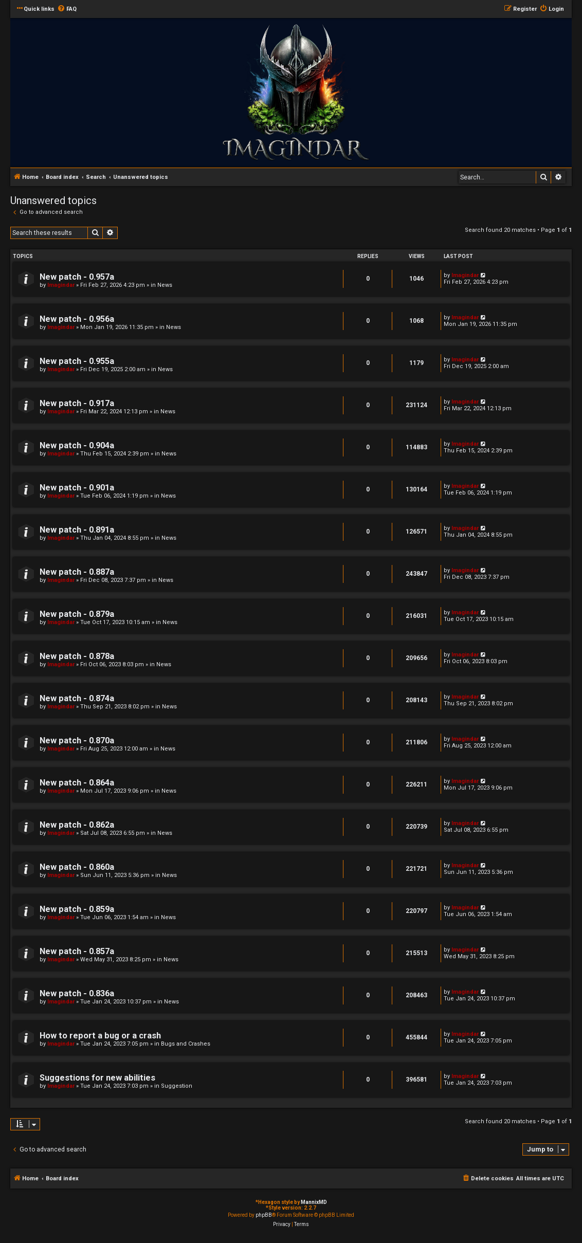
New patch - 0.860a (77, 867)
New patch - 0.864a (77, 783)
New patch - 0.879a (77, 614)
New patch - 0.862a (77, 825)
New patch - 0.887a (77, 572)
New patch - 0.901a (77, 487)
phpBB (264, 1215)
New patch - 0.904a (77, 445)
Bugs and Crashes (185, 1043)
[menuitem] (67, 9)
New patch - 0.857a (77, 951)
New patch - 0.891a (77, 530)
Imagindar (61, 285)
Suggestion (176, 1086)
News (164, 285)
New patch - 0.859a (77, 909)
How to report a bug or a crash (100, 1035)
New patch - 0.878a (77, 656)
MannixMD (314, 1202)
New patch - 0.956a (77, 319)
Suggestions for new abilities (97, 1078)
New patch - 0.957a (77, 277)
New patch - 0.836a (77, 993)
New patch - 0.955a (77, 361)
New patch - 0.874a (77, 698)
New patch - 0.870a (77, 740)
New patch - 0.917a (77, 403)
